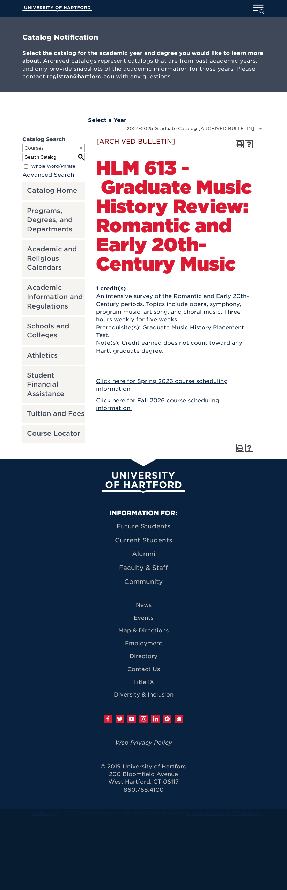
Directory (143, 656)
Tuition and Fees (55, 414)
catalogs (45, 813)
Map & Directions (143, 630)
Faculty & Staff (143, 567)
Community (143, 581)
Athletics (42, 355)
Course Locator (53, 433)
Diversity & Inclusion (144, 694)
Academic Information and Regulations (55, 296)
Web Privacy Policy (143, 742)
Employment (143, 643)
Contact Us (143, 669)
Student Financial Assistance (45, 384)
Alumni (143, 553)
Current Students (143, 540)
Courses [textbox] (34, 148)
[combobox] (194, 128)
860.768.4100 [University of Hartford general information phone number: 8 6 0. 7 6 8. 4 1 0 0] (144, 789)
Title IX (143, 682)
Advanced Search (48, 175)
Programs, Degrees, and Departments (50, 220)
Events (143, 618)
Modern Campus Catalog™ (225, 813)
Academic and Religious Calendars (52, 258)
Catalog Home (52, 191)
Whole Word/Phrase (53, 166)
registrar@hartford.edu (80, 76)
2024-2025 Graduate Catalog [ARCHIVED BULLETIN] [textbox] (190, 128)
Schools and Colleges (48, 331)
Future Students (143, 526)
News (144, 605)
